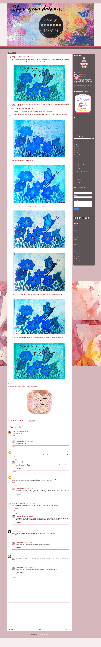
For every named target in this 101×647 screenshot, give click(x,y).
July (78, 168)
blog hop (76, 230)
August (79, 166)
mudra (75, 249)
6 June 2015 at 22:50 (28, 488)
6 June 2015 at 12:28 (19, 452)
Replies (15, 438)
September (79, 164)
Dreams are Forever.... (82, 177)
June (78, 170)
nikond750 (76, 253)
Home (10, 47)
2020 (77, 148)
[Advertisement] (39, 615)
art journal (16, 423)
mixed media (77, 246)
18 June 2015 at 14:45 (20, 531)
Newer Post (11, 629)
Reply (13, 435)
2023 (77, 146)
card (75, 232)
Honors (16, 47)
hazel (13, 531)
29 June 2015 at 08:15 (28, 567)
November (79, 160)
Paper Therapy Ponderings (18, 503)
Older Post (67, 629)
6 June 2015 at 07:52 (26, 431)
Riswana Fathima (16, 431)
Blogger (58, 643)
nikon (75, 251)
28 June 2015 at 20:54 (20, 556)
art (12, 423)
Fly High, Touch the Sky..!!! (83, 175)
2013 (77, 182)
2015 (77, 156)
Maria (13, 556)
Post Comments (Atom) (42, 634)
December (79, 158)
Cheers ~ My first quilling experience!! (82, 172)
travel (75, 263)
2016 (77, 154)
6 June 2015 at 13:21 (28, 461)
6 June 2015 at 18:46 (26, 477)
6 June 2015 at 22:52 (28, 516)
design (75, 235)
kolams (76, 244)
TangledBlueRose (16, 477)
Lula (13, 452)
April (78, 179)
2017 (77, 152)
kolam (75, 239)
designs (76, 237)
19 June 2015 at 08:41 (28, 542)
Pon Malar (18, 441)
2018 (77, 150)
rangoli (75, 258)
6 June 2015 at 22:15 (30, 503)
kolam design (77, 242)
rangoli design (77, 260)
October (79, 162)
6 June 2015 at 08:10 (28, 441)
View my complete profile (80, 86)
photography (77, 256)
